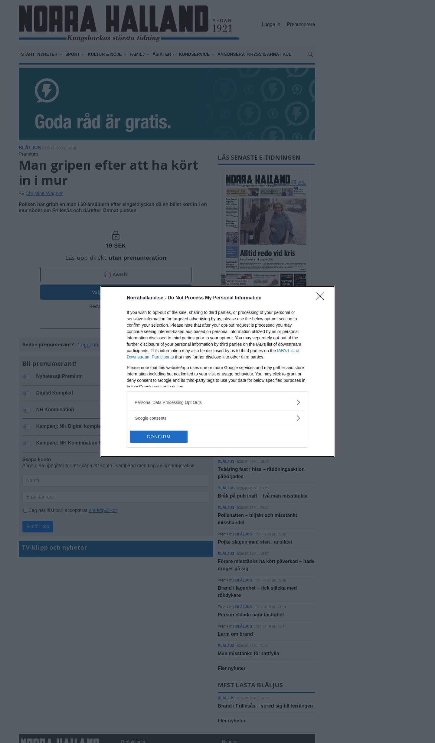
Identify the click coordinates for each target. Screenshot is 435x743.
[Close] (322, 298)
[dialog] (217, 371)
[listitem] (217, 402)
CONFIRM (159, 436)
